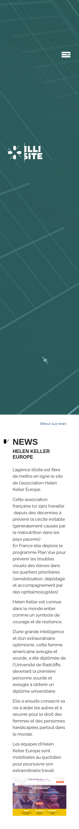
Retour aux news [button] (53, 424)
